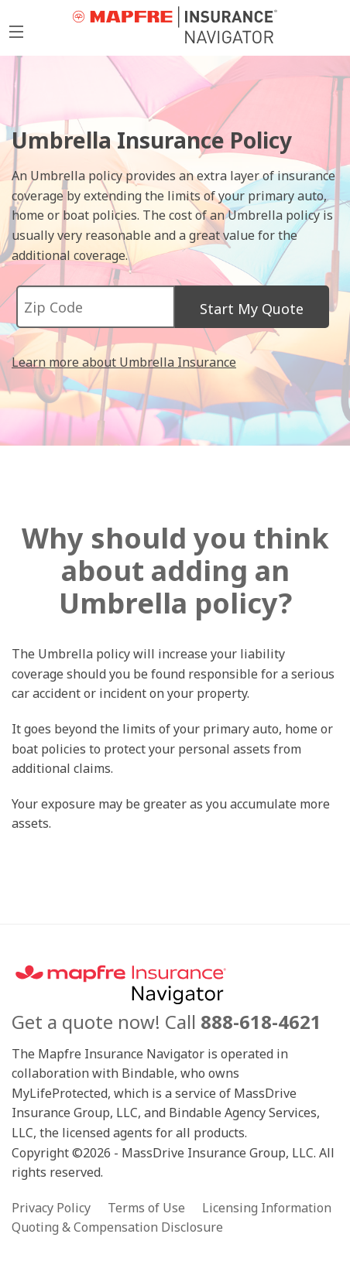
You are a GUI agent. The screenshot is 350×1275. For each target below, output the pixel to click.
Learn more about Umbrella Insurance (124, 362)
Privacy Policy (51, 1207)
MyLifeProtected (175, 25)
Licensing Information (266, 1207)
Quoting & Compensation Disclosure (117, 1227)
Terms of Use (146, 1207)
